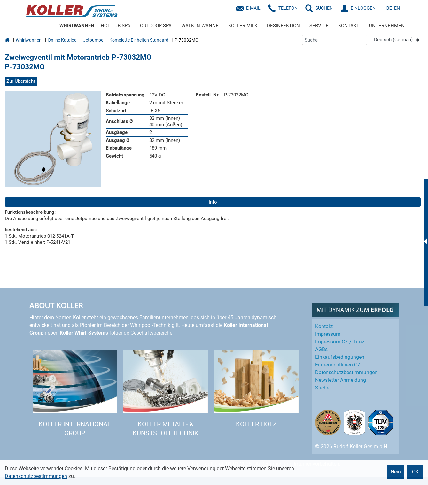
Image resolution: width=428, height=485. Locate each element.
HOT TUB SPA (115, 25)
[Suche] (334, 40)
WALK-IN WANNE (200, 25)
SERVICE (319, 25)
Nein (396, 472)
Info (213, 202)
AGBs (321, 349)
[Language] (396, 40)
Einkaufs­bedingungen (339, 357)
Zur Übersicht (20, 81)
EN (397, 8)
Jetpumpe (93, 39)
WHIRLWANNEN (76, 25)
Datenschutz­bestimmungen (346, 372)
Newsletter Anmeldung (340, 380)
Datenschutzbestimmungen (36, 476)
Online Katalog (62, 39)
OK (415, 472)
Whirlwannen (29, 39)
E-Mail (253, 8)
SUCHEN (324, 8)
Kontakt (324, 326)
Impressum (327, 334)
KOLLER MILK (242, 25)
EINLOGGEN (363, 8)
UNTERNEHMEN (387, 25)
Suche (322, 388)
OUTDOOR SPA (156, 25)
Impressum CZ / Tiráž (339, 342)
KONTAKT (348, 25)
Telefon (288, 8)
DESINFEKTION (283, 25)
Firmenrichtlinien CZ (338, 365)
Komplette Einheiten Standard (138, 39)
